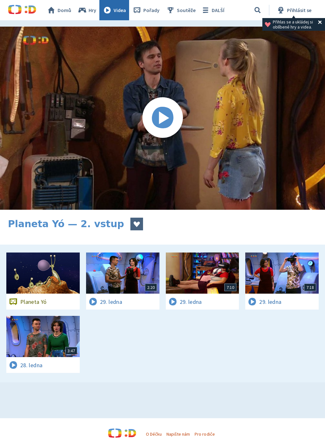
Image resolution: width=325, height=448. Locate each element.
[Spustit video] (162, 118)
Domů (59, 10)
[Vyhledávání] (257, 10)
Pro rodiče (205, 434)
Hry (87, 10)
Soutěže (181, 10)
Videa (114, 10)
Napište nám (178, 434)
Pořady (145, 10)
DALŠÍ (212, 10)
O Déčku (154, 434)
